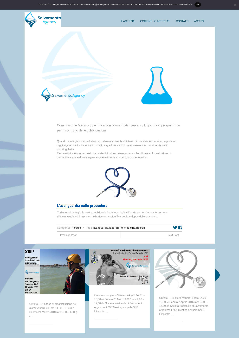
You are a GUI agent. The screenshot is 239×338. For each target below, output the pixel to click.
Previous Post (67, 235)
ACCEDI (199, 21)
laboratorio (116, 227)
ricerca (140, 227)
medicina (129, 227)
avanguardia (100, 227)
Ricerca (76, 227)
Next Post (175, 235)
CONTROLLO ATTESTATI (155, 21)
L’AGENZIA (128, 21)
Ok (197, 4)
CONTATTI (182, 21)
